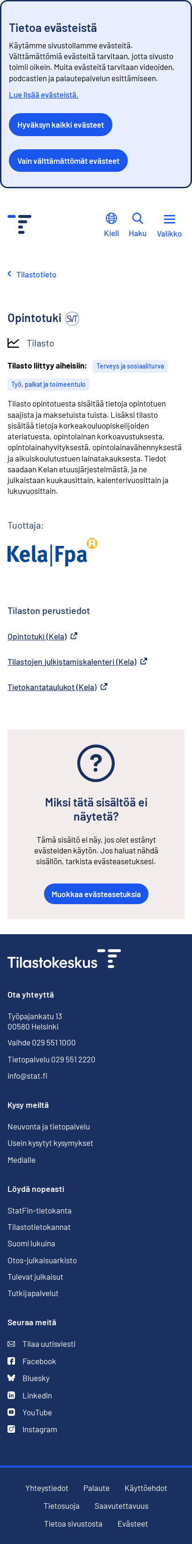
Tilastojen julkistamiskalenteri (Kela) (77, 661)
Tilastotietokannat (39, 1227)
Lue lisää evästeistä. (44, 94)
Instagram (32, 1429)
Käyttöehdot (146, 1488)
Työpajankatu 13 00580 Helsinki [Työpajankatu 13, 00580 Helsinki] (34, 1021)
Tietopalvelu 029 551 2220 (51, 1059)
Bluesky (28, 1378)
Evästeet (133, 1524)
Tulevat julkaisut (35, 1276)
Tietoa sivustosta (73, 1524)
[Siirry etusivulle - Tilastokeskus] (19, 225)
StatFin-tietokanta (39, 1210)
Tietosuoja (62, 1506)
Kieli (111, 225)
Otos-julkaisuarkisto (42, 1260)
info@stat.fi (27, 1075)
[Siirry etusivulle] (64, 959)
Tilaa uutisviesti (41, 1344)
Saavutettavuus (121, 1506)
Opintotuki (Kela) (42, 636)
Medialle (21, 1159)
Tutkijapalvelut (33, 1293)
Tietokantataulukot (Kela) (57, 687)
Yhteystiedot (46, 1487)
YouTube (29, 1412)
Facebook (31, 1361)
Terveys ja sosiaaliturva (130, 366)
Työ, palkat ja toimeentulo (48, 384)
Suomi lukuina (31, 1243)
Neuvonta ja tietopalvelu (48, 1126)
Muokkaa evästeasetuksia (96, 894)
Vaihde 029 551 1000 (41, 1042)
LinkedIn (29, 1395)
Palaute (96, 1488)
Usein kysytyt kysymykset (50, 1142)
